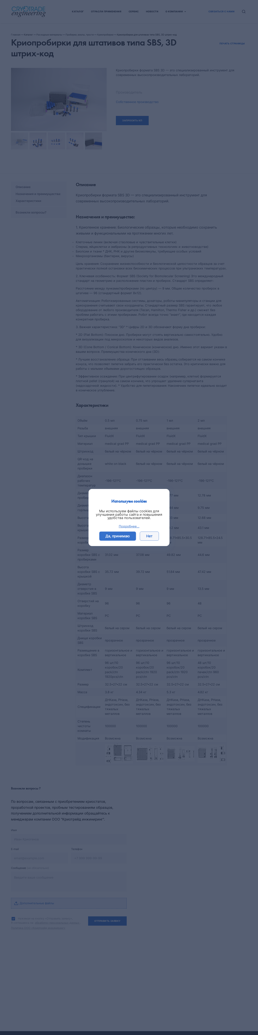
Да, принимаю (117, 536)
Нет (149, 536)
